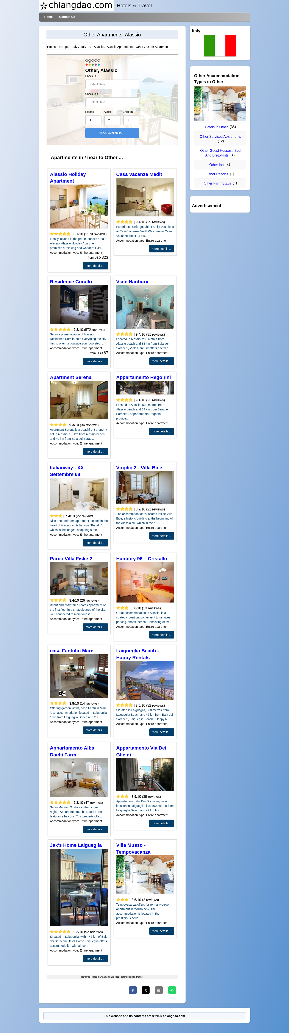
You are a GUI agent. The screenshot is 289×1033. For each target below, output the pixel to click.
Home (48, 17)
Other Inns (217, 165)
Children (128, 111)
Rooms (89, 111)
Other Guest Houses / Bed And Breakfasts (220, 153)
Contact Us (67, 17)
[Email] (159, 990)
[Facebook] (133, 990)
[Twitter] (146, 990)
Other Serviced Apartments (220, 136)
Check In (90, 76)
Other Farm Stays (217, 183)
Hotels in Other (216, 127)
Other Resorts (217, 174)
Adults (107, 111)
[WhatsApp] (172, 990)
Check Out (91, 93)
